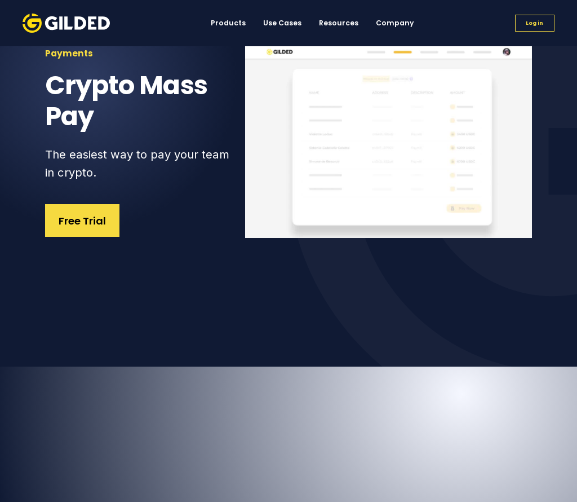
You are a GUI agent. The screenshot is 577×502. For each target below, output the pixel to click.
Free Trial (82, 221)
